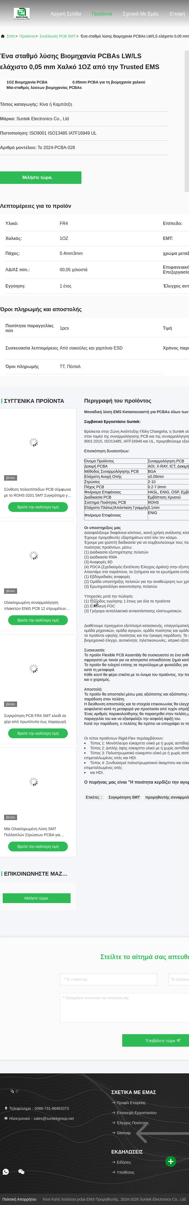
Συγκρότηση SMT (124, 797)
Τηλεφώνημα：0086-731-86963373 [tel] (36, 1108)
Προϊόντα (102, 14)
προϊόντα (27, 36)
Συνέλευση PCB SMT (58, 36)
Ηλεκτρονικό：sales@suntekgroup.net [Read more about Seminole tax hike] (39, 1118)
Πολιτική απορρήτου (19, 1199)
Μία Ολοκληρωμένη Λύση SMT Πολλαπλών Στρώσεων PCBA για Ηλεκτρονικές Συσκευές (32, 835)
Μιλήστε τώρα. (41, 177)
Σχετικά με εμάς (141, 14)
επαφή (177, 14)
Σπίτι (11, 36)
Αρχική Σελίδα (66, 14)
